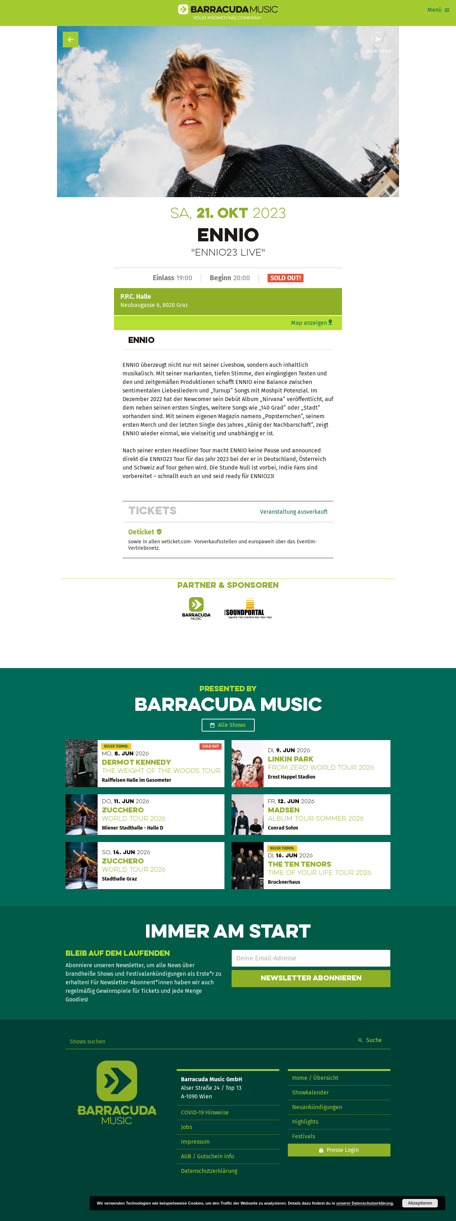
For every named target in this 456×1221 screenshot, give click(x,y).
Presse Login (343, 1149)
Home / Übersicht (315, 1077)
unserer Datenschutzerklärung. (365, 1203)
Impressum (195, 1141)
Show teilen (378, 51)
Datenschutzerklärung (209, 1171)
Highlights (305, 1121)
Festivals (303, 1136)
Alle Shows (231, 725)
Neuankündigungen (317, 1107)
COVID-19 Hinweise (205, 1112)
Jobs (186, 1127)
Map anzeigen (309, 322)
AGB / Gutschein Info (207, 1156)
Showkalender (310, 1092)
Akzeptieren (420, 1203)
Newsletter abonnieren (311, 979)
